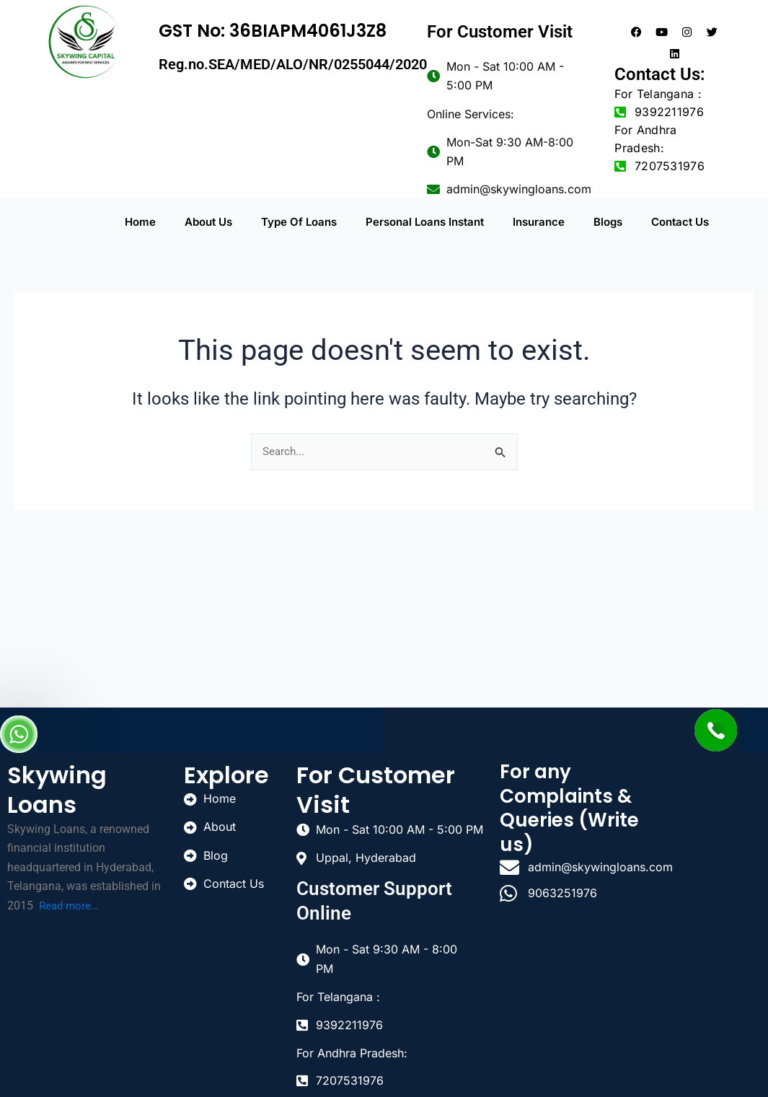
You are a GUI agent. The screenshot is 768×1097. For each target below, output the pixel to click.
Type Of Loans (299, 222)
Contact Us (680, 222)
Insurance (539, 222)
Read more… (70, 903)
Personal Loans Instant (425, 222)
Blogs (607, 222)
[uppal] (712, 812)
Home (140, 222)
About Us (208, 222)
